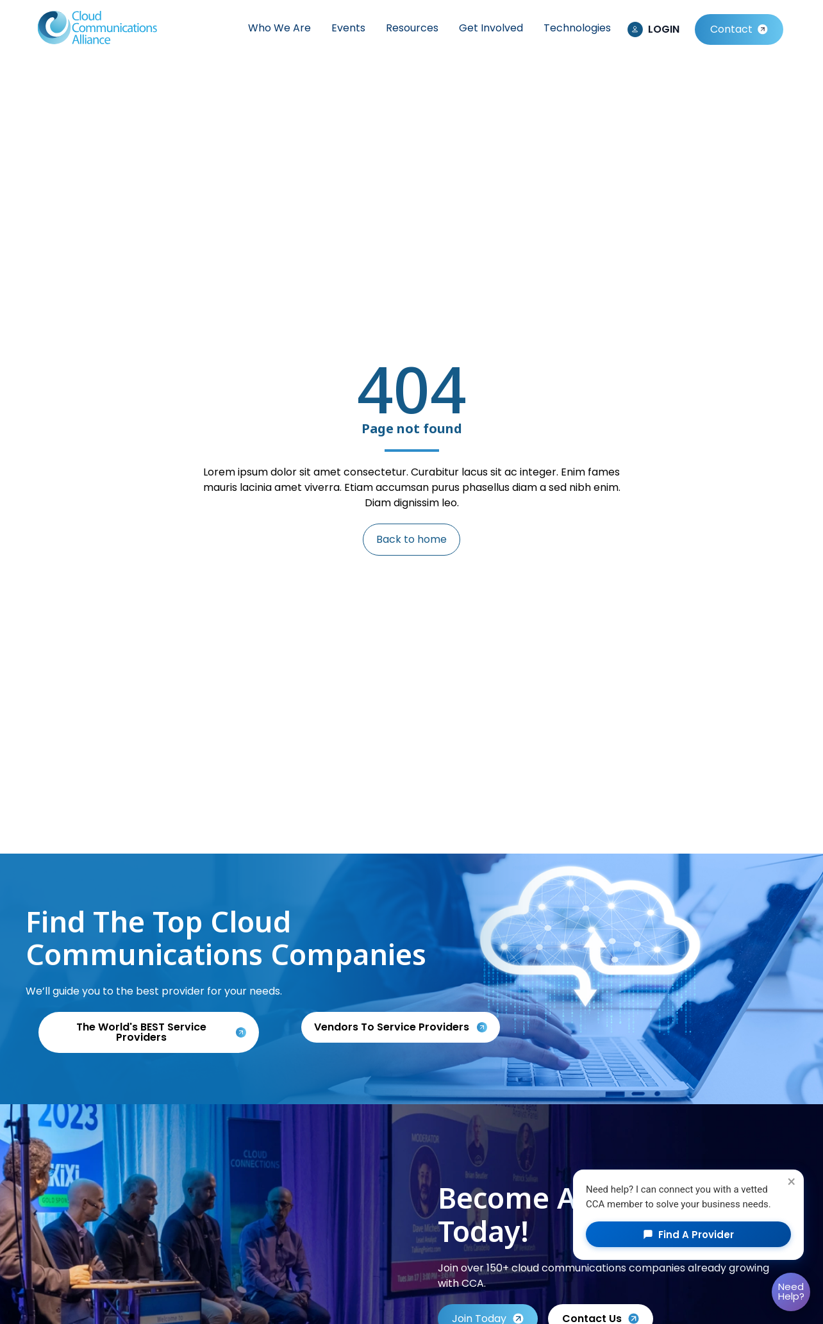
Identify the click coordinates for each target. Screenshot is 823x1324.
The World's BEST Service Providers (141, 1032)
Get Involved (491, 28)
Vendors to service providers (393, 1027)
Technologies (577, 28)
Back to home (411, 539)
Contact (731, 29)
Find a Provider (688, 1234)
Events (348, 28)
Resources (412, 28)
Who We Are (279, 28)
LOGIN (663, 29)
